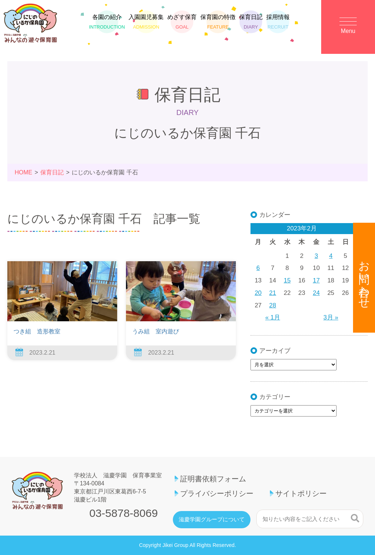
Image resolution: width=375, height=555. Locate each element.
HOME (23, 172)
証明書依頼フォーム (213, 479)
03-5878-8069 (123, 513)
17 (316, 280)
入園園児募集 (146, 24)
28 (272, 305)
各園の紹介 (107, 24)
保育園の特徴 (217, 24)
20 (258, 292)
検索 (355, 518)
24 (316, 292)
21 (272, 292)
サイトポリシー (301, 493)
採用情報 (278, 24)
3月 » (330, 317)
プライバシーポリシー (216, 493)
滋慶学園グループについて (212, 519)
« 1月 (272, 317)
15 (287, 280)
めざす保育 (182, 24)
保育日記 (251, 24)
